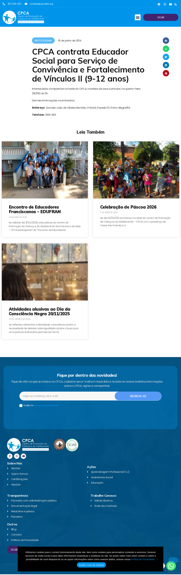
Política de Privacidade (142, 559)
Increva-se (138, 396)
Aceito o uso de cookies (91, 565)
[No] (173, 560)
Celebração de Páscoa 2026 (128, 207)
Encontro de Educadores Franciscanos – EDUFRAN (35, 209)
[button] (175, 5)
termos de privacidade (46, 406)
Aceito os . (39, 406)
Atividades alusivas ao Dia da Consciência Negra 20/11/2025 (39, 311)
